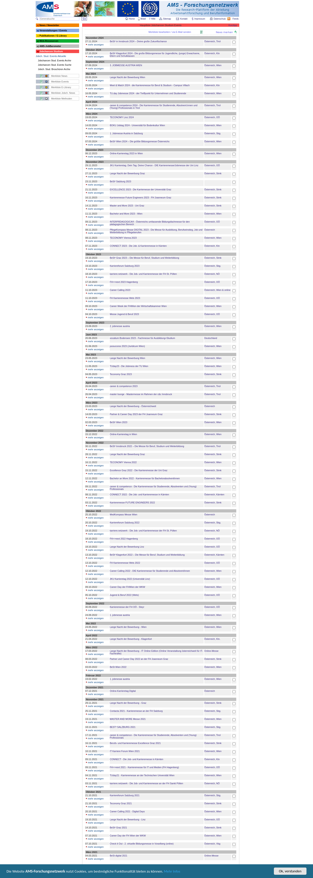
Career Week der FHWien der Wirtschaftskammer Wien (138, 306)
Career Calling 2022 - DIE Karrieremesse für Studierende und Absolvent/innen (150, 571)
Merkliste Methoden (61, 98)
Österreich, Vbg (212, 843)
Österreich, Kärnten (214, 494)
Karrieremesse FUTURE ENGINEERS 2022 (132, 502)
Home (132, 19)
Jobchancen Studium (51, 51)
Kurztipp (232, 25)
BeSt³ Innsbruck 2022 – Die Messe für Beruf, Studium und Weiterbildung (147, 446)
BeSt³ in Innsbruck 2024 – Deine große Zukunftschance (138, 41)
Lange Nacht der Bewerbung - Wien (128, 627)
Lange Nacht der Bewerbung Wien (127, 77)
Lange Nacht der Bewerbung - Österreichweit (133, 406)
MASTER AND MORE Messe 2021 (128, 719)
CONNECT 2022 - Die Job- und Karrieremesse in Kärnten (139, 494)
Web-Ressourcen (48, 41)
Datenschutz (220, 19)
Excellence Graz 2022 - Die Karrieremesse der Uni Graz (138, 470)
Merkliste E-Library (61, 87)
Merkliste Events (60, 81)
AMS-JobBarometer (50, 46)
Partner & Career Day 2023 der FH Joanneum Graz (136, 414)
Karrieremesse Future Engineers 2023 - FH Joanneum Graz (140, 197)
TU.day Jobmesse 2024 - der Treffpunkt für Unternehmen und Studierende (148, 93)
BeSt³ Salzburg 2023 (120, 181)
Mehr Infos (172, 872)
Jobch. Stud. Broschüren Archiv (54, 69)
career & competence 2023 (124, 386)
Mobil (143, 19)
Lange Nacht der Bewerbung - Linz (128, 819)
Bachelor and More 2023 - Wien (126, 213)
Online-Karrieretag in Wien (123, 434)
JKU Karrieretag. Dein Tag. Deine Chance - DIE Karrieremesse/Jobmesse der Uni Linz (154, 165)
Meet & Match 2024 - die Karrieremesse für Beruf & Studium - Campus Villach (150, 85)
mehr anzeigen (94, 44)
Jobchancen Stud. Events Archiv (54, 60)
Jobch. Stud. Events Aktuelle (51, 56)
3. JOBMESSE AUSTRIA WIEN (126, 65)
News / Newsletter (49, 25)
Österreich (209, 229)
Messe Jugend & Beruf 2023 (124, 314)
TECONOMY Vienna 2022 (123, 462)
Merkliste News (59, 76)
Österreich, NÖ (212, 274)
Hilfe (153, 19)
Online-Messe (211, 651)
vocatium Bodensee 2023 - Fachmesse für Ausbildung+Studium (142, 338)
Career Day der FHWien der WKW (127, 587)
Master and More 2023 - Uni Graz (127, 205)
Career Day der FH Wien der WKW (128, 835)
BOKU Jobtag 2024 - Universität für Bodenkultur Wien (137, 125)
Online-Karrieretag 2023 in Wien (126, 153)
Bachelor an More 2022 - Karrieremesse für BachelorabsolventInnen (145, 478)
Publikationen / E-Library (53, 35)
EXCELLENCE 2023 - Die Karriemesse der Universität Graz (140, 189)
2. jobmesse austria (120, 326)
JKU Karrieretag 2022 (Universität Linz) (130, 579)
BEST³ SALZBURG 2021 (122, 727)
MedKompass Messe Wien (123, 514)
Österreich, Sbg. (212, 133)
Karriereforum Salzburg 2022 (125, 522)
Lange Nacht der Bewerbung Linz (127, 546)
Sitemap (167, 19)
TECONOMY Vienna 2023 (123, 237)
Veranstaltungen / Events (53, 30)
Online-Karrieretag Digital (123, 691)
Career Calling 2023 (120, 290)
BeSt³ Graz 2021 (118, 827)
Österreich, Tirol (212, 41)
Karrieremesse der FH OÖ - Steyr (127, 607)
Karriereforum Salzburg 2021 (125, 795)
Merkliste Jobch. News (63, 93)
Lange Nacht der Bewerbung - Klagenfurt (131, 639)
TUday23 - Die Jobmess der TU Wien (129, 366)
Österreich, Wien (212, 65)
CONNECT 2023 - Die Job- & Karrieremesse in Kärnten (138, 246)
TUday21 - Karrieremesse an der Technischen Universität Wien (142, 775)
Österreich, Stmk (212, 173)
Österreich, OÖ (212, 117)
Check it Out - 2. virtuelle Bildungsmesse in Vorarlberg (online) (142, 843)
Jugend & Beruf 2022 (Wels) (124, 595)
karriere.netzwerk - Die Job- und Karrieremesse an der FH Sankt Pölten (146, 783)
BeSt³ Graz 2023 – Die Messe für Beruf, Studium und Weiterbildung (144, 257)
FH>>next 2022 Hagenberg (124, 538)
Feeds (236, 19)
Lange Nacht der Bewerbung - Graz (128, 703)
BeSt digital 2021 (118, 855)
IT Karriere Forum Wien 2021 (125, 751)
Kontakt (184, 19)
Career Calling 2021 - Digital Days (127, 811)
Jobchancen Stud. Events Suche (55, 65)
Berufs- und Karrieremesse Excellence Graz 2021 (135, 743)
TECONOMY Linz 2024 (122, 117)
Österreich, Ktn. (212, 639)
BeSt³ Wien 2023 (118, 422)
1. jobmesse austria (120, 615)
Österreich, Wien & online (217, 290)
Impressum (199, 19)
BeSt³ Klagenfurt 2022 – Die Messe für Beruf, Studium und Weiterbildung (147, 554)
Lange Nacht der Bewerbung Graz (127, 173)
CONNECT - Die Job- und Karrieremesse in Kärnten (136, 759)
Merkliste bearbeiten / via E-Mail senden (169, 32)
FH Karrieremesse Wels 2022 (125, 562)
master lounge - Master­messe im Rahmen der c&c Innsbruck (141, 394)
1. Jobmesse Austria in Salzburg (126, 133)
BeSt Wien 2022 (118, 667)
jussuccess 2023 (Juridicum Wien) (127, 346)
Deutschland (210, 338)
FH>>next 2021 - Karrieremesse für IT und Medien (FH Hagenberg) (144, 767)
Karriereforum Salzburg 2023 (125, 266)
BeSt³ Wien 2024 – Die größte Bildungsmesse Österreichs (140, 141)
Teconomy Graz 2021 (121, 803)
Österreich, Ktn (212, 53)
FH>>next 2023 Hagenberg (124, 282)
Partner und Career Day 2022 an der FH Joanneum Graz (139, 659)
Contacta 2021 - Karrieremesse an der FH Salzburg (136, 711)
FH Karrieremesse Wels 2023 (125, 298)
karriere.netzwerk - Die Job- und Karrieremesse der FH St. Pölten (143, 274)
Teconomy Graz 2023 (121, 374)
